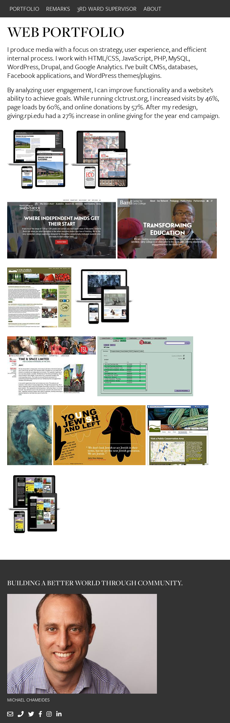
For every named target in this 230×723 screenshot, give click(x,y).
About (152, 8)
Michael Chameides (28, 700)
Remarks (58, 8)
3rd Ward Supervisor (107, 8)
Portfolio (24, 8)
